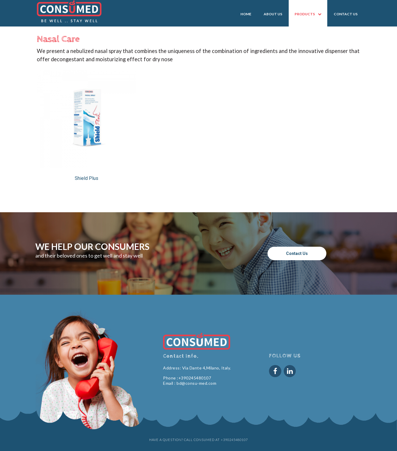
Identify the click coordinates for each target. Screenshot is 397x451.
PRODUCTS (308, 14)
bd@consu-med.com (196, 383)
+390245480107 (194, 377)
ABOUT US (273, 14)
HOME (245, 14)
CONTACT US (346, 14)
